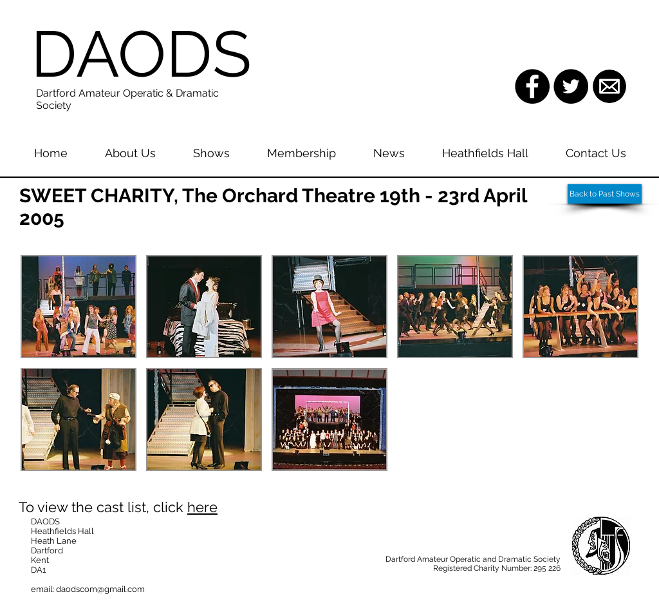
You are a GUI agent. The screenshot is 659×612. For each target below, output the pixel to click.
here (202, 507)
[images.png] (609, 86)
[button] (78, 306)
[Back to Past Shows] (605, 194)
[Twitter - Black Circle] (570, 86)
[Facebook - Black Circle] (532, 86)
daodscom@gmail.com (100, 589)
